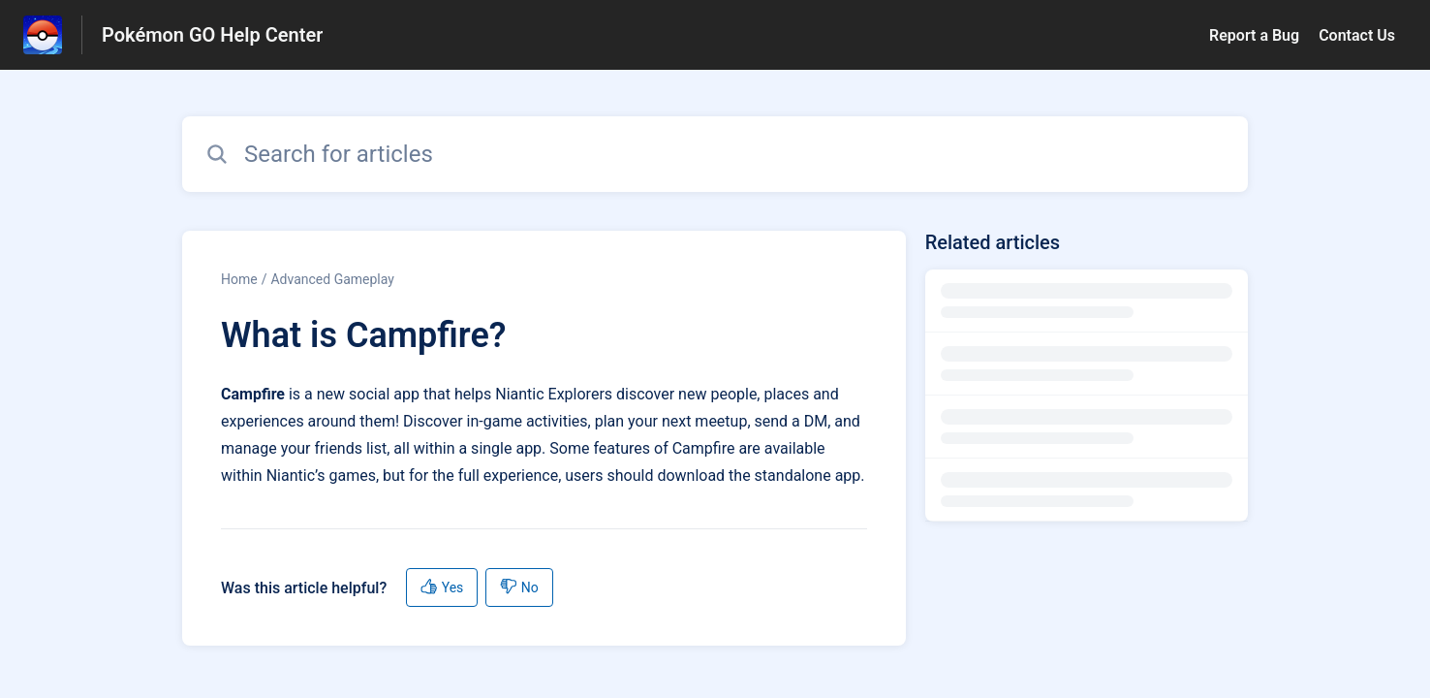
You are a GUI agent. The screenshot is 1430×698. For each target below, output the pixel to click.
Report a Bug (1254, 35)
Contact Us (1357, 35)
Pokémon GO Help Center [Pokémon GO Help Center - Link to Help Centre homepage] (212, 35)
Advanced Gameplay (331, 279)
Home (239, 279)
